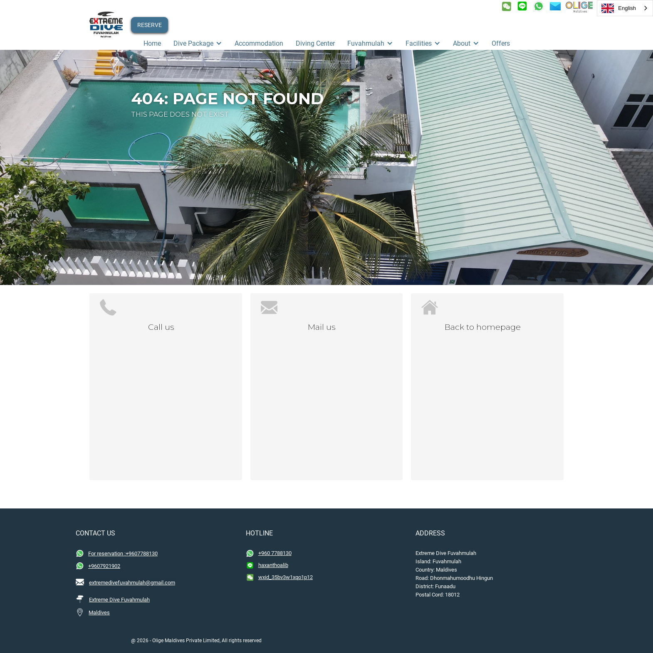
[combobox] (625, 8)
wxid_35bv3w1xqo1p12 (285, 577)
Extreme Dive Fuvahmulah (119, 600)
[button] (197, 43)
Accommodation (259, 43)
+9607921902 (104, 566)
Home (152, 43)
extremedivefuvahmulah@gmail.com (132, 582)
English (618, 8)
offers (501, 43)
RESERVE (149, 25)
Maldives (99, 612)
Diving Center (315, 43)
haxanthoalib (273, 565)
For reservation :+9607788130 (123, 553)
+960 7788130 (275, 553)
